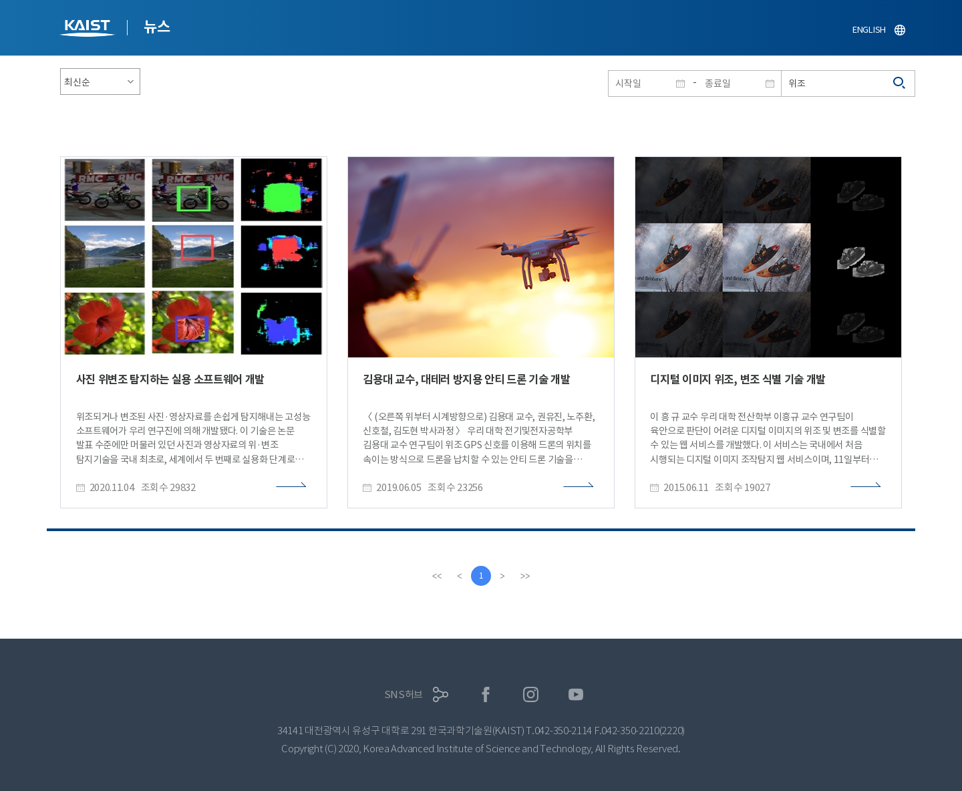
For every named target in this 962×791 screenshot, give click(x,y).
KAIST (89, 29)
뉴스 (157, 26)
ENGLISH (869, 29)
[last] (525, 576)
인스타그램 (530, 694)
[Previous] (460, 576)
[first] (437, 576)
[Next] (502, 576)
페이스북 (486, 694)
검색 (900, 83)
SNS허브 (404, 694)
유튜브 (576, 694)
